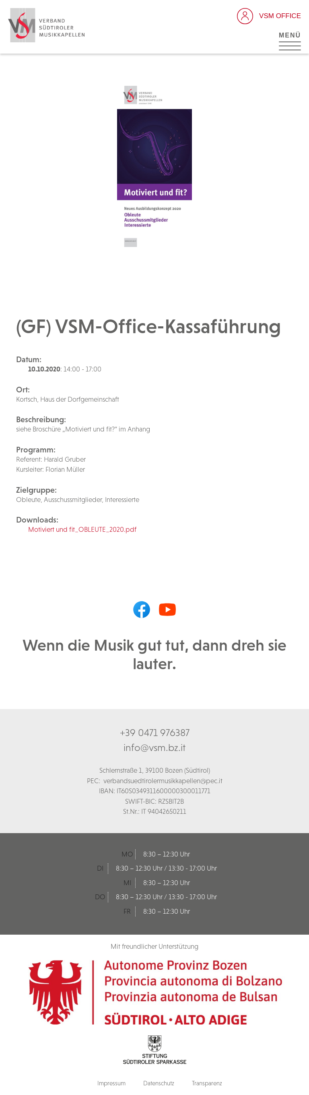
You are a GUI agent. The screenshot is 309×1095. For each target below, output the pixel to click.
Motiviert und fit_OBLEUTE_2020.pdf (82, 529)
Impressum (111, 1083)
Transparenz (207, 1083)
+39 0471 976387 (155, 732)
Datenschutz (158, 1083)
